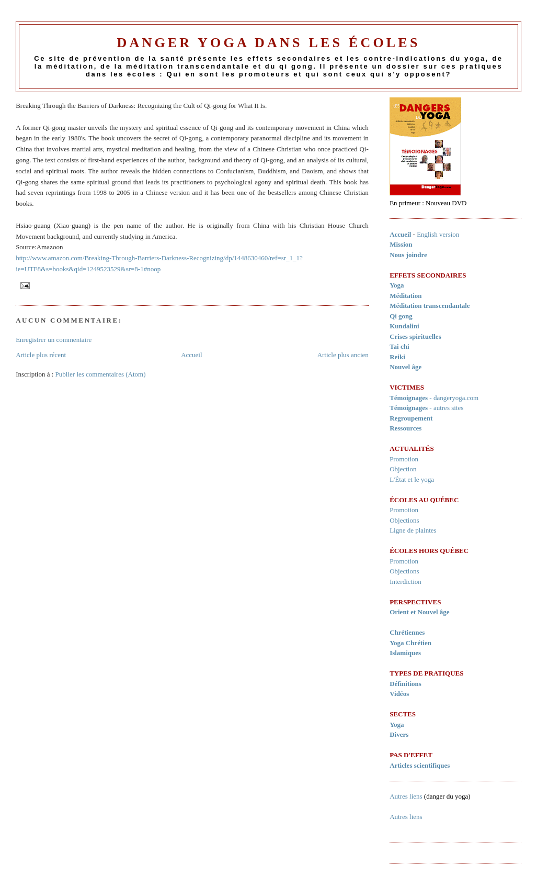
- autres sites (426, 408)
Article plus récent (41, 355)
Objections (404, 520)
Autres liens (406, 796)
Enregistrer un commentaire (54, 340)
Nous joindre (408, 255)
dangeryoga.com (455, 398)
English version (438, 234)
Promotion (404, 459)
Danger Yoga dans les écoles (268, 42)
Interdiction (405, 581)
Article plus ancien (343, 355)
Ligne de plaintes (413, 530)
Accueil (191, 355)
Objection (403, 469)
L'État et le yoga (412, 479)
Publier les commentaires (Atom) (100, 374)
